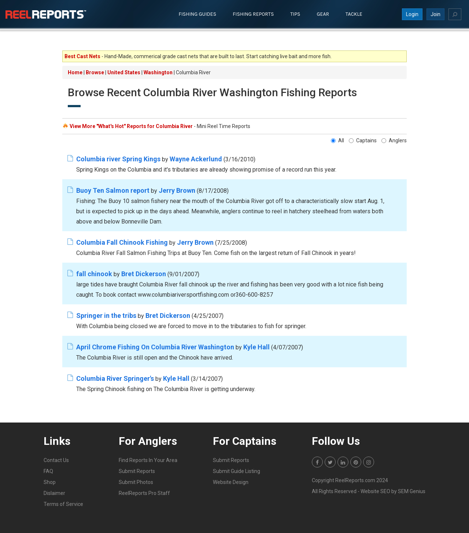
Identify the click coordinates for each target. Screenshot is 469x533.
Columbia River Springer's (115, 378)
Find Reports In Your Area (148, 460)
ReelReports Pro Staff (144, 493)
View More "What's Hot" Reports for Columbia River (131, 126)
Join (435, 14)
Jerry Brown (177, 190)
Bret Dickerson (143, 273)
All (337, 140)
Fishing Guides (198, 14)
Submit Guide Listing (236, 471)
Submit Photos (136, 482)
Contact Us (56, 460)
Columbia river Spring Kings (118, 158)
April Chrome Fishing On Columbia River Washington (155, 346)
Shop (50, 482)
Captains (363, 140)
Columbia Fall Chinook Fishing (122, 242)
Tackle (354, 14)
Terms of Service (63, 504)
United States (123, 72)
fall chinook (94, 273)
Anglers (394, 140)
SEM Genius (411, 491)
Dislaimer (54, 493)
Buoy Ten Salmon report (112, 190)
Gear (323, 14)
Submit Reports (137, 471)
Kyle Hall (256, 346)
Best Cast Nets (82, 56)
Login (412, 14)
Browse (95, 72)
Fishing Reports (253, 14)
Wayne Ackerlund (196, 158)
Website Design (230, 482)
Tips (295, 14)
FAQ (48, 471)
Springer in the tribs (106, 315)
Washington (158, 72)
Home (75, 72)
